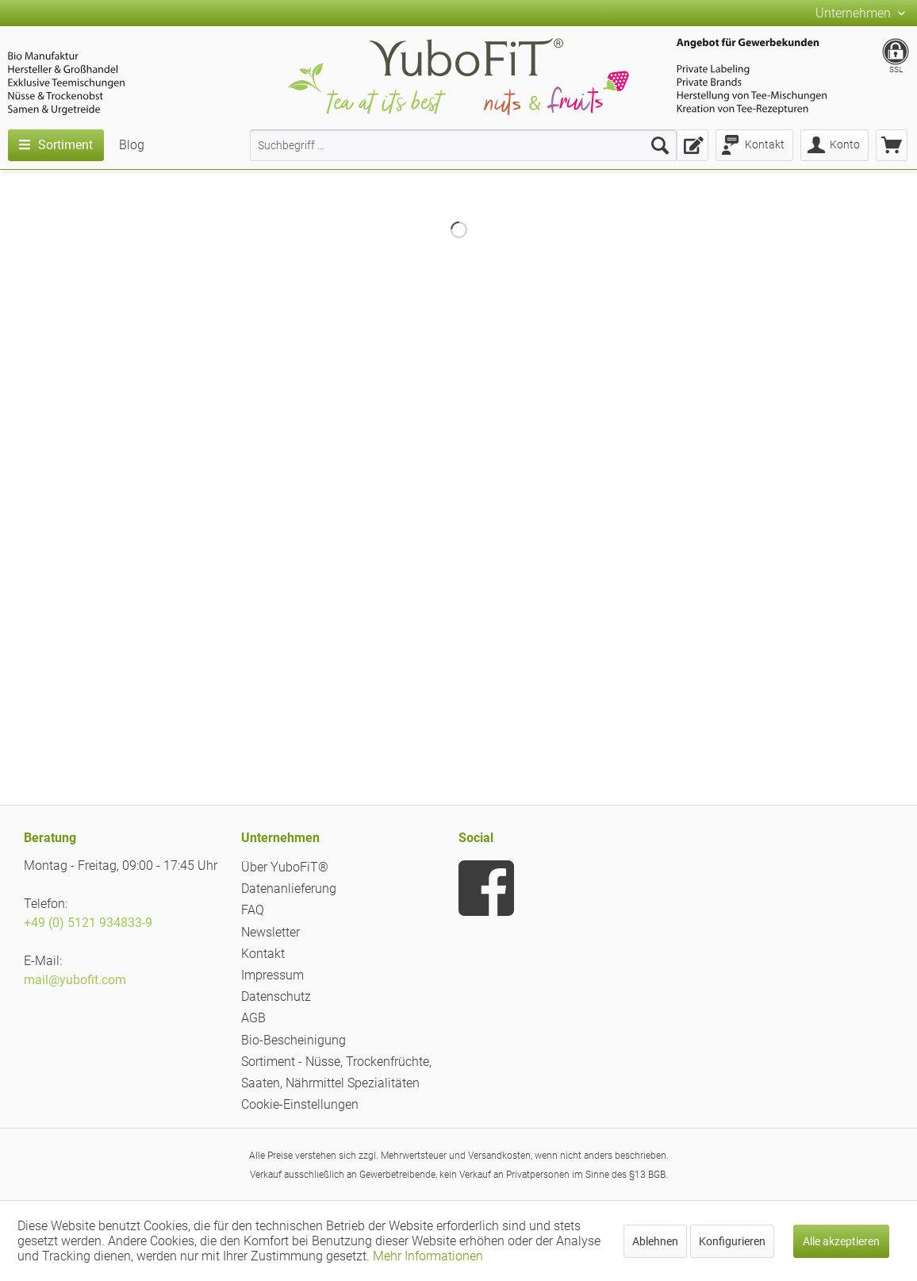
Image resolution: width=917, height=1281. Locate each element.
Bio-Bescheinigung (293, 1040)
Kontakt (263, 953)
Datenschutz (276, 996)
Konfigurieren (732, 1241)
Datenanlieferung (288, 888)
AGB (253, 1017)
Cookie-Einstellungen (300, 1104)
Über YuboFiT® (284, 867)
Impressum (272, 975)
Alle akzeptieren (841, 1241)
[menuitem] (463, 145)
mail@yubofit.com (75, 979)
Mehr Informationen (428, 1256)
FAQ (252, 909)
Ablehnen (655, 1241)
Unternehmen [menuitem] (854, 13)
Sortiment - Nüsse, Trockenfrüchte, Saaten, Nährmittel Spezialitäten (336, 1072)
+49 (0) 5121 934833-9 (88, 922)
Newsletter (270, 932)
